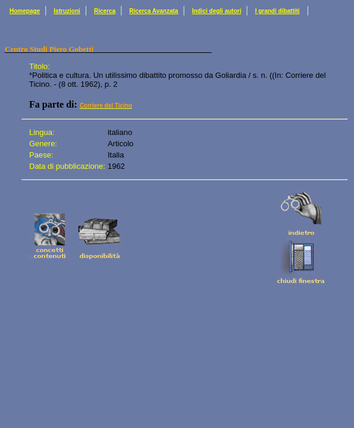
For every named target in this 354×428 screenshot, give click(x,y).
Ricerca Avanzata (153, 11)
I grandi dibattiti (277, 11)
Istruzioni (67, 11)
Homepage (25, 11)
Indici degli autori (217, 11)
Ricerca (104, 11)
